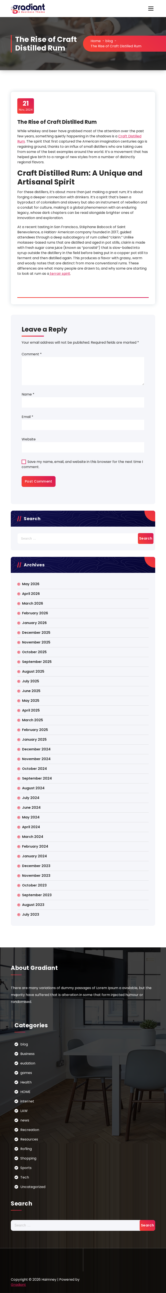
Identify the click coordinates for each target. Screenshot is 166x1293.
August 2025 (33, 671)
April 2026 (31, 593)
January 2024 (34, 856)
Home (96, 40)
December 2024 (36, 749)
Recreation (29, 1129)
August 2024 (33, 788)
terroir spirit (59, 273)
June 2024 (31, 807)
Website (29, 439)
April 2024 (31, 826)
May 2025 (30, 700)
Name (28, 394)
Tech (24, 1177)
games (26, 1072)
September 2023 (37, 895)
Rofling (26, 1148)
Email (27, 416)
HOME (25, 1091)
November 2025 (36, 642)
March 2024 (32, 836)
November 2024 (36, 758)
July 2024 (30, 797)
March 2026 (32, 603)
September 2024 (37, 778)
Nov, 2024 (26, 105)
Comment (32, 354)
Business (27, 1053)
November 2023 (36, 875)
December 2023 (36, 865)
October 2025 (34, 652)
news (24, 1120)
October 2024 (34, 768)
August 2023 (33, 904)
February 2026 (35, 613)
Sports (26, 1167)
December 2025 (36, 632)
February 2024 (35, 846)
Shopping (28, 1158)
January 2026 (34, 622)
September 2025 (37, 661)
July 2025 (30, 681)
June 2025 (31, 690)
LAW (24, 1110)
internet (27, 1101)
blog (109, 40)
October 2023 (34, 885)
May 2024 (31, 817)
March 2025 (32, 720)
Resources (29, 1139)
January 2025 (34, 739)
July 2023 (30, 914)
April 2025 (31, 710)
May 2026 (30, 583)
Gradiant (18, 1284)
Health (26, 1082)
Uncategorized (32, 1186)
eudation (27, 1063)
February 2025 (35, 729)
